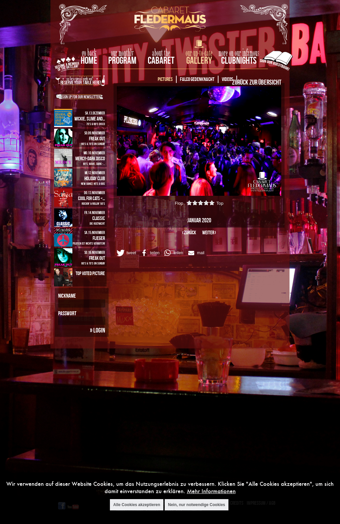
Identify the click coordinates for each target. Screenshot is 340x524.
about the (161, 53)
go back (89, 53)
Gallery (199, 60)
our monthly (122, 53)
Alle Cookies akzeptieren (136, 504)
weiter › (209, 232)
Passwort (67, 313)
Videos (227, 79)
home (89, 60)
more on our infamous (238, 53)
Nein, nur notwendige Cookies (196, 504)
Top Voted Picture (90, 273)
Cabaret (161, 60)
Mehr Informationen (211, 491)
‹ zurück (189, 232)
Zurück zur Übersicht (256, 82)
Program (122, 60)
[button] (126, 253)
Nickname (67, 296)
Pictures (165, 79)
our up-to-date (199, 53)
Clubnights (239, 60)
